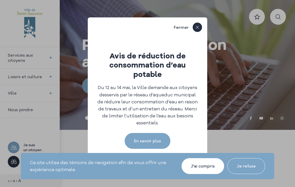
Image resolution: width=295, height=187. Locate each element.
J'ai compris (203, 166)
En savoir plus (147, 140)
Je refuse (246, 166)
